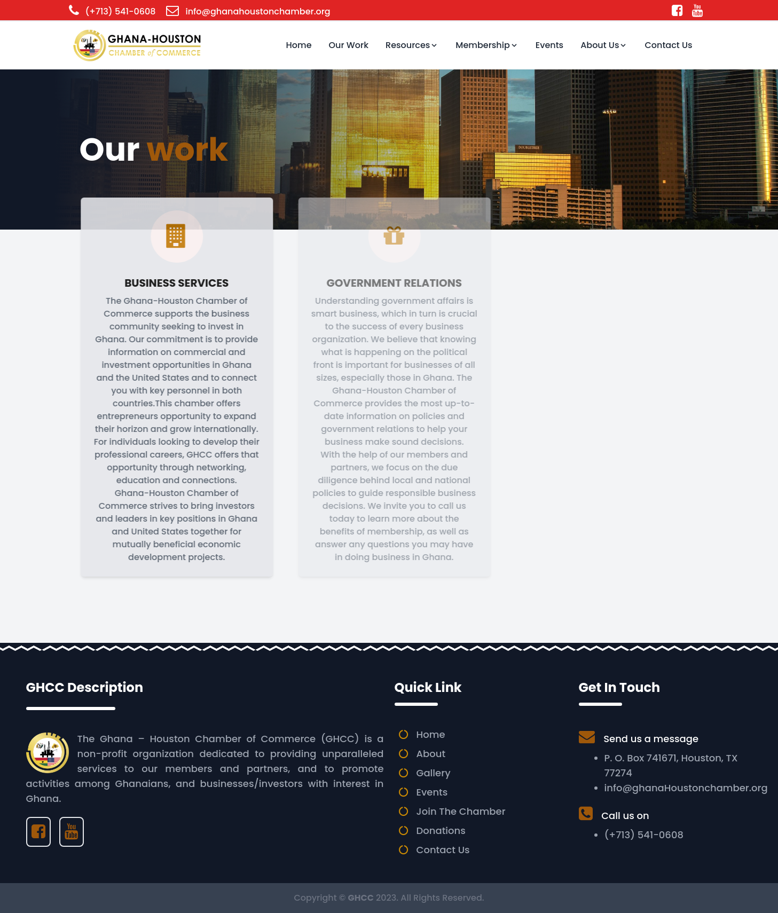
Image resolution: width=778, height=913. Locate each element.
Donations (441, 830)
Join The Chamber (461, 811)
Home (299, 45)
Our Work (348, 45)
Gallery (433, 773)
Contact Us (668, 45)
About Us (603, 45)
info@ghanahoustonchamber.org (257, 11)
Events (549, 45)
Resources (412, 45)
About (431, 753)
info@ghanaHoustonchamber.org (686, 787)
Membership (486, 45)
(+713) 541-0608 (120, 11)
